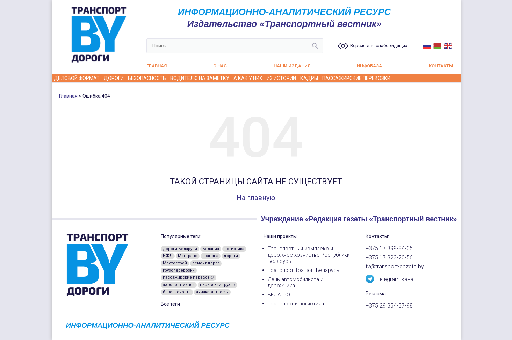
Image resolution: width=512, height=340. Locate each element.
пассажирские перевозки (188, 277)
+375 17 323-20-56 (389, 257)
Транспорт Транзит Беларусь (303, 270)
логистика (234, 248)
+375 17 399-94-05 (389, 248)
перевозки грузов (217, 284)
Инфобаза (369, 65)
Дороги (114, 78)
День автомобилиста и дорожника (295, 282)
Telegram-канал (391, 278)
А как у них (247, 78)
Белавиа (210, 248)
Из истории (281, 78)
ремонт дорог (205, 263)
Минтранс (187, 255)
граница (210, 255)
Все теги (170, 304)
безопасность (177, 292)
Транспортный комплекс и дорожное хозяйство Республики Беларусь (309, 254)
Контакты (441, 65)
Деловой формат (77, 78)
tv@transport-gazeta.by (395, 267)
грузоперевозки (179, 270)
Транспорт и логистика (296, 304)
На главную (256, 197)
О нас (220, 65)
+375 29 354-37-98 (389, 306)
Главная (156, 65)
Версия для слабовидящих (378, 45)
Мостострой (175, 263)
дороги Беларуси (180, 248)
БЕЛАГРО (279, 294)
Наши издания (292, 65)
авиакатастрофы (212, 292)
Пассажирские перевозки (356, 78)
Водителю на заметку (199, 78)
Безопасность (147, 78)
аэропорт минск (179, 284)
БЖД (168, 255)
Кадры (309, 78)
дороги (231, 255)
